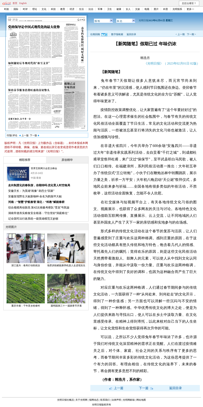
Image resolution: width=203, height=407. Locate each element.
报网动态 (94, 399)
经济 (72, 9)
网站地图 (141, 399)
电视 (146, 9)
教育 (62, 9)
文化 (44, 9)
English (23, 3)
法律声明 (116, 399)
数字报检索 (117, 34)
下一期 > (191, 34)
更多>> (190, 9)
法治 (90, 9)
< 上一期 (180, 34)
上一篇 (116, 388)
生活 (81, 9)
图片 (156, 9)
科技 (53, 9)
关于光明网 (81, 399)
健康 (118, 9)
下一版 (34, 135)
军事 (100, 9)
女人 (128, 9)
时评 (25, 9)
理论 (34, 9)
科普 (165, 9)
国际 (16, 9)
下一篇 (146, 388)
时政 (6, 9)
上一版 (23, 135)
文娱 (137, 9)
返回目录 (131, 34)
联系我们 (105, 399)
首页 (15, 3)
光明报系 (177, 9)
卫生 (109, 9)
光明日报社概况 (65, 399)
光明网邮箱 (129, 399)
